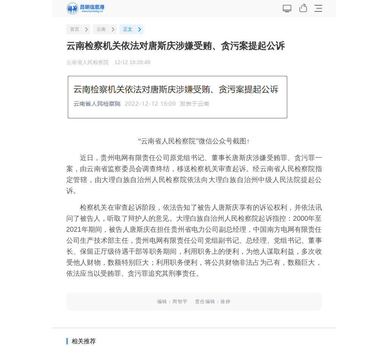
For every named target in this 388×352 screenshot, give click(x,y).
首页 (74, 29)
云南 (101, 29)
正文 (127, 29)
